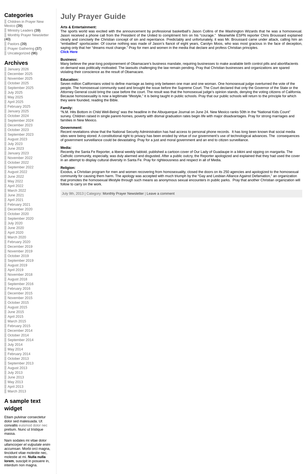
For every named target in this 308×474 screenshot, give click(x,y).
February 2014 (19, 354)
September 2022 (21, 167)
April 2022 (16, 186)
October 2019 (18, 256)
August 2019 (17, 265)
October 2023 (18, 130)
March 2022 (17, 190)
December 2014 (20, 330)
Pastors (13, 44)
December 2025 (20, 74)
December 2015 (20, 293)
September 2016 (21, 284)
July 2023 (15, 144)
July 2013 (15, 372)
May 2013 (15, 382)
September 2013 (21, 363)
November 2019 (20, 251)
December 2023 (20, 125)
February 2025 (19, 106)
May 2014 (15, 349)
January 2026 (18, 69)
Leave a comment (161, 193)
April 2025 (16, 102)
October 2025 (18, 83)
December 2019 (20, 246)
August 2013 (17, 368)
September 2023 (21, 134)
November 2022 (20, 158)
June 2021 (16, 195)
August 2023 (17, 139)
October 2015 (18, 302)
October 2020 (18, 214)
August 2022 (17, 172)
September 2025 (21, 88)
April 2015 (16, 316)
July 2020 (15, 223)
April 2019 (16, 270)
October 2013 (18, 358)
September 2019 (21, 260)
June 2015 (16, 312)
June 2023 (16, 148)
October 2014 (18, 335)
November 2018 (20, 274)
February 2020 (19, 242)
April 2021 (16, 200)
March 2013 (17, 391)
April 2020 (16, 232)
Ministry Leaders (20, 30)
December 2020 (20, 209)
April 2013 (16, 386)
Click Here (69, 52)
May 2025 (15, 97)
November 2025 (20, 78)
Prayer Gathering (21, 48)
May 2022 (15, 181)
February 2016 (19, 288)
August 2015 (17, 307)
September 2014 (21, 340)
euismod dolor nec (33, 425)
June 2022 (16, 176)
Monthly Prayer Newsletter (28, 35)
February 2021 (19, 204)
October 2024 (18, 116)
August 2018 (17, 279)
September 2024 (21, 120)
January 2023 (18, 153)
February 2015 (19, 326)
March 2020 (17, 237)
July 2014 (15, 344)
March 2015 (17, 321)
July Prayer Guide (93, 16)
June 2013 (16, 377)
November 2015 (20, 298)
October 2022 (18, 162)
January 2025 (18, 111)
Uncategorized (19, 53)
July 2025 (15, 92)
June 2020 (16, 228)
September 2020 (21, 218)
